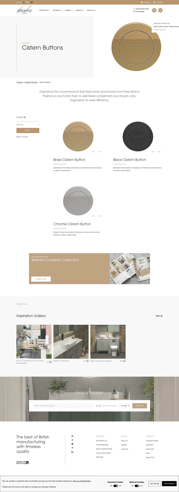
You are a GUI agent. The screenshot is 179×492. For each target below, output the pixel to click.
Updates (124, 445)
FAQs (148, 453)
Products (56, 10)
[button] (94, 154)
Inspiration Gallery (152, 441)
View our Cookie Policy (82, 481)
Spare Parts (150, 457)
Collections (43, 10)
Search (140, 408)
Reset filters (22, 137)
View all (159, 316)
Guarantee (145, 2)
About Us (90, 10)
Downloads (150, 449)
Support (79, 10)
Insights (68, 10)
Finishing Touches (31, 82)
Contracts (158, 2)
